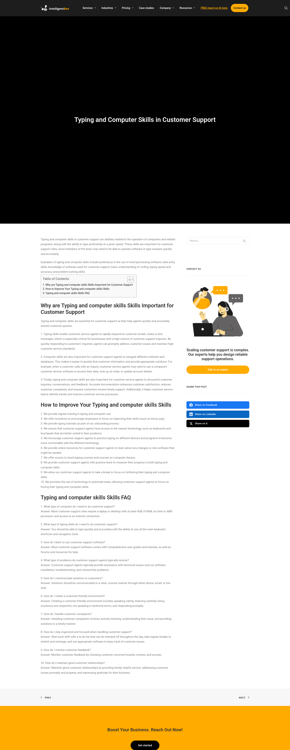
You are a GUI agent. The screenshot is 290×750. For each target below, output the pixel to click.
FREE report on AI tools (214, 7)
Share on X (198, 385)
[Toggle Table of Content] (128, 241)
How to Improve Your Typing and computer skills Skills (77, 251)
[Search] (286, 8)
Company (167, 7)
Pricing (127, 7)
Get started (145, 707)
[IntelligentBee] (55, 8)
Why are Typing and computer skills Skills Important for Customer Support (89, 246)
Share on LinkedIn (202, 376)
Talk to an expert (218, 331)
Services (89, 7)
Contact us (239, 7)
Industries (109, 7)
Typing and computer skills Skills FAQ (67, 255)
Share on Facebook (203, 367)
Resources (187, 7)
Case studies (146, 7)
